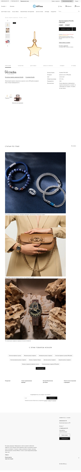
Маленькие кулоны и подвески (45, 355)
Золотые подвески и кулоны (15, 355)
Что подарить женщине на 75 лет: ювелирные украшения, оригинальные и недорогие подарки (25, 214)
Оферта (7, 454)
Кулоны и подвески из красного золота (30, 364)
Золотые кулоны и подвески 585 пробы (50, 364)
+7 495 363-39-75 (15, 1)
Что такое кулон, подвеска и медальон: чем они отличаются (18, 340)
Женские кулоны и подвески (30, 355)
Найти (79, 11)
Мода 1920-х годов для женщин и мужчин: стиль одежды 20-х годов (19, 277)
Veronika (21, 17)
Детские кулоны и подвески (50, 360)
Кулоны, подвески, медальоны (11, 17)
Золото (25, 17)
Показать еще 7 (40, 368)
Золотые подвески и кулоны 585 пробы (63, 355)
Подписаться (52, 398)
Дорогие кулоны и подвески (65, 360)
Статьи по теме (12, 146)
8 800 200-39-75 (5, 1)
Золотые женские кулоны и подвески (18, 360)
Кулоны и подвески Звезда (35, 360)
